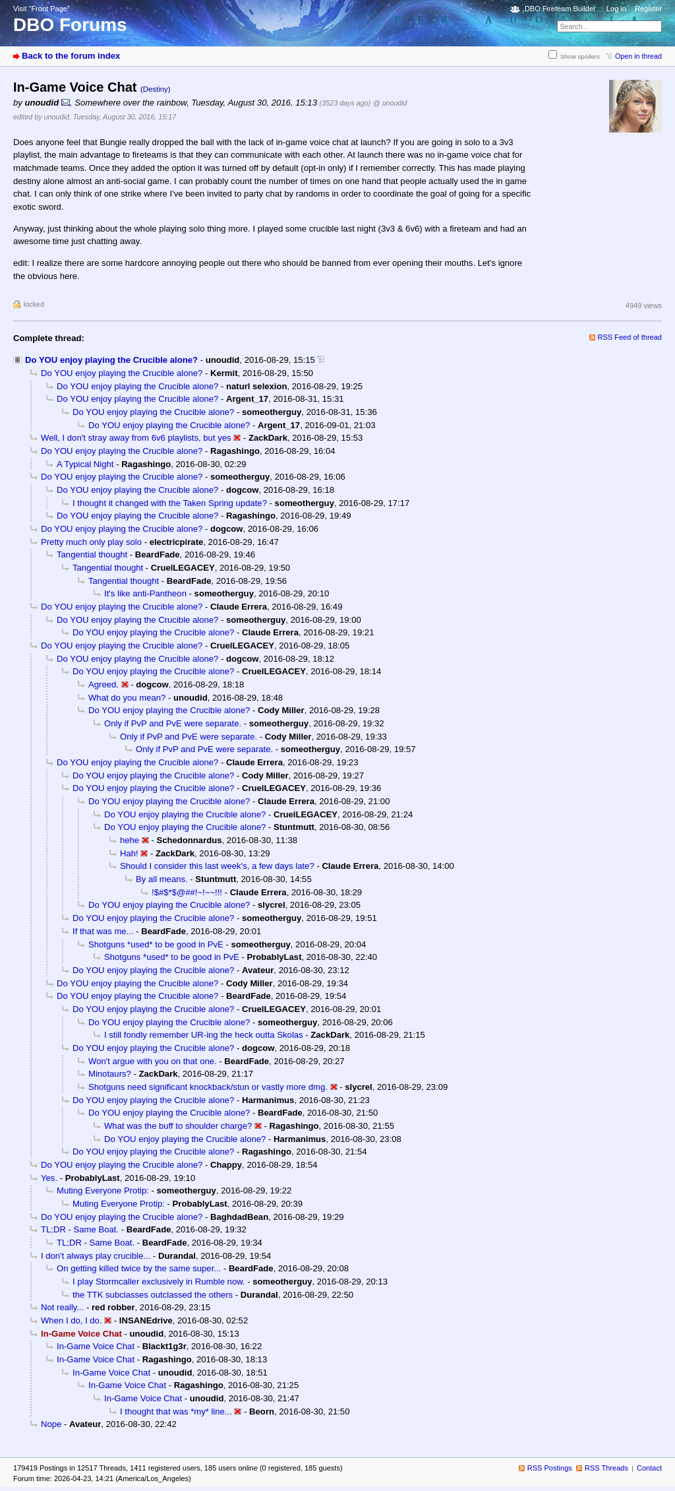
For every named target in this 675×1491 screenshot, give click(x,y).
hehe (129, 840)
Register (648, 9)
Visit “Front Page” (41, 9)
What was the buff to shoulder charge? (178, 1126)
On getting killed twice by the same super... (139, 1268)
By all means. (162, 879)
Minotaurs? (109, 1074)
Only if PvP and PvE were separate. (172, 723)
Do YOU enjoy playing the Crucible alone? (111, 360)
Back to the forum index (71, 56)
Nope (51, 1424)
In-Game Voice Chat (95, 1346)
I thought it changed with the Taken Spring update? (170, 503)
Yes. (49, 1178)
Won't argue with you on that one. (152, 1061)
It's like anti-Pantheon (145, 593)
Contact (649, 1468)
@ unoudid (390, 103)
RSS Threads (606, 1468)
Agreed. (103, 684)
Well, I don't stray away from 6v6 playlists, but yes (136, 438)
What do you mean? (126, 698)
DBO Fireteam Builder (560, 9)
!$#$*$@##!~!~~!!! (187, 892)
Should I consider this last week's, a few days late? (217, 866)
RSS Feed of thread (630, 337)
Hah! (129, 853)
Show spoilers (580, 56)
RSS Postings (549, 1468)
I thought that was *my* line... (176, 1411)
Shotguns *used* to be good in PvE (155, 944)
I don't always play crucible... (95, 1256)
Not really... (62, 1307)
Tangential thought (92, 554)
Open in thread (638, 56)
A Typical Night (85, 464)
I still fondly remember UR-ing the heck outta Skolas (203, 1035)
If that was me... (103, 931)
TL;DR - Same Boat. (80, 1229)
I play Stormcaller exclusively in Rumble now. (159, 1281)
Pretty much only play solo (91, 542)
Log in (616, 9)
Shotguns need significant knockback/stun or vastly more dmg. (208, 1087)
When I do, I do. (71, 1320)
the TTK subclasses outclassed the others (153, 1295)
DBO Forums (70, 25)
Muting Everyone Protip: (103, 1190)
